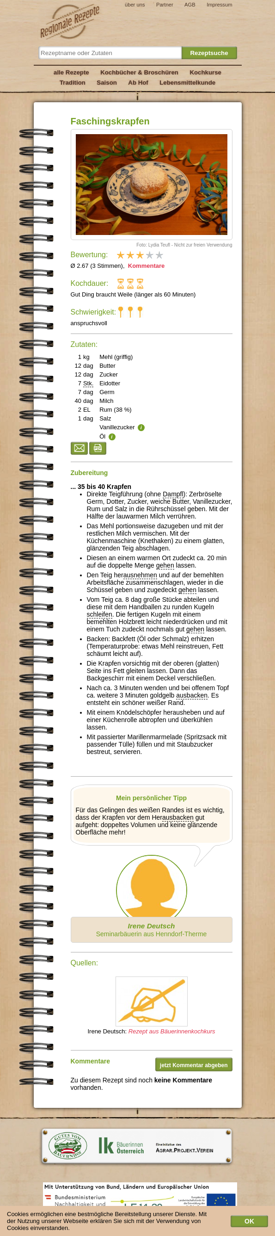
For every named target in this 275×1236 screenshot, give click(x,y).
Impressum (219, 4)
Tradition (73, 82)
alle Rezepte (71, 72)
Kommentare (145, 265)
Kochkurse (205, 72)
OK (249, 1221)
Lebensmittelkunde (187, 82)
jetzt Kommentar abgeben (194, 1065)
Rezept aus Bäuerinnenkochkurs (171, 1031)
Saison (107, 82)
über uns (135, 4)
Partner (164, 4)
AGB (190, 4)
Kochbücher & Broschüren (139, 72)
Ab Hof (138, 82)
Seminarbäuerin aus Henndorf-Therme (151, 930)
